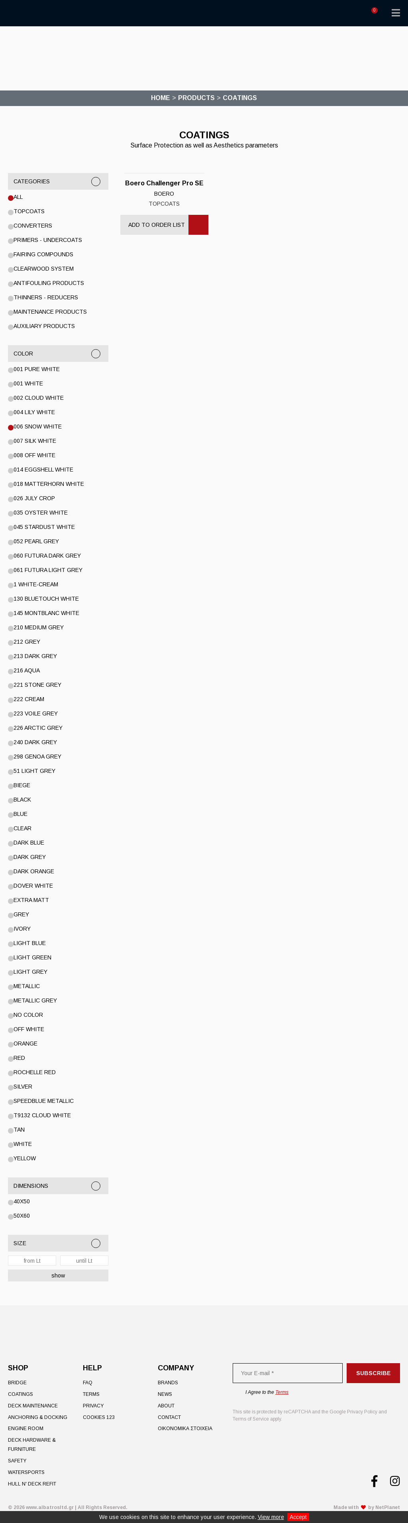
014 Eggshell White (43, 469)
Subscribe (373, 1373)
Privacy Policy (362, 1412)
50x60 (22, 1216)
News (165, 1394)
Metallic (27, 986)
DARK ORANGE (34, 871)
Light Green (32, 957)
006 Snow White (38, 426)
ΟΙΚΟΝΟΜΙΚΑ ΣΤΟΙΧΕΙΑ (185, 1428)
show (58, 1275)
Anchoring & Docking (37, 1417)
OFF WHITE (29, 1029)
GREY (21, 914)
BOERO (164, 194)
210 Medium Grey (39, 627)
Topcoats (29, 211)
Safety (17, 1461)
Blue (20, 814)
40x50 (22, 1201)
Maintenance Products (50, 312)
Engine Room (25, 1428)
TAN (19, 1129)
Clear (22, 828)
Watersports (26, 1472)
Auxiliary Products (44, 326)
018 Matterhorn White (49, 484)
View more (271, 1517)
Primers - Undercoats (48, 240)
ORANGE (25, 1043)
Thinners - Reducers (46, 297)
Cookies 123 (99, 1417)
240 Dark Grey (35, 742)
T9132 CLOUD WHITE (42, 1115)
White (23, 1144)
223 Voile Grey (36, 713)
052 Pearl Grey (36, 541)
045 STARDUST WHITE (44, 527)
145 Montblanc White (46, 613)
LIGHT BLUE (30, 943)
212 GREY (27, 642)
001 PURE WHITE (37, 369)
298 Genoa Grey (37, 756)
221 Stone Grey (37, 685)
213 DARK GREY (35, 656)
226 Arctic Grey (38, 728)
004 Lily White (34, 412)
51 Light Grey (34, 771)
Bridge (17, 1382)
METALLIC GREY (35, 1000)
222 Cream (29, 699)
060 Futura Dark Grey (47, 555)
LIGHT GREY (30, 972)
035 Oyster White (41, 512)
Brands (168, 1382)
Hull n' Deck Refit (32, 1484)
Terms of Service (251, 1419)
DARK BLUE (29, 842)
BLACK (22, 799)
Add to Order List (156, 225)
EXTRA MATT (31, 900)
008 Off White (34, 455)
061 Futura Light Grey (48, 570)
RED (19, 1058)
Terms (91, 1394)
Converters (33, 225)
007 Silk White (35, 441)
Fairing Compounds (43, 254)
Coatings (20, 1394)
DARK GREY (30, 857)
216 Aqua (27, 670)
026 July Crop (34, 498)
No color (28, 1015)
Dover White (33, 885)
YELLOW (25, 1158)
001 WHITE (28, 383)
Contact (169, 1417)
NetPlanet (387, 1507)
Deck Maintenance (33, 1406)
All (18, 197)
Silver (23, 1086)
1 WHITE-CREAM (36, 584)
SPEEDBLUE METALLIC (44, 1101)
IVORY (22, 929)
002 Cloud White (39, 398)
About (166, 1406)
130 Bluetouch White (46, 598)
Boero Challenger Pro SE (164, 183)
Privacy (93, 1406)
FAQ (87, 1382)
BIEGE (22, 785)
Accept (298, 1517)
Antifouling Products (49, 283)
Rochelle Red (35, 1072)
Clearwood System (44, 268)
